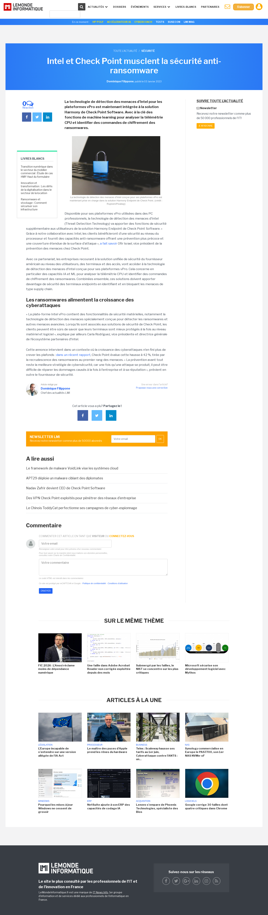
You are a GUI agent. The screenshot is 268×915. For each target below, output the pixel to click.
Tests (160, 21)
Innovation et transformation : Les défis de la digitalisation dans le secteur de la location (36, 188)
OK (160, 439)
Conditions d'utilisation (118, 583)
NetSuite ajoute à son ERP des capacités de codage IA (108, 806)
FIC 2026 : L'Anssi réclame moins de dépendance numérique (56, 669)
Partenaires (210, 6)
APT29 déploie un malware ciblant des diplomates (64, 478)
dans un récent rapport (73, 355)
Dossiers (119, 6)
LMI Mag (189, 21)
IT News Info (100, 892)
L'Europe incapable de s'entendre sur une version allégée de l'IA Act (57, 752)
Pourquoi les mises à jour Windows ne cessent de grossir (55, 808)
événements (139, 6)
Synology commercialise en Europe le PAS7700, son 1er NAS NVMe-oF (204, 752)
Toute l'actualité (125, 50)
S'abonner (243, 7)
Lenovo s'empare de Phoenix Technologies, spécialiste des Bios (157, 808)
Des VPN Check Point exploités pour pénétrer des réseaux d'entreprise (81, 498)
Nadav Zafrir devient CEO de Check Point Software (65, 488)
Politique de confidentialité (94, 583)
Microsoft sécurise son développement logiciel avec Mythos (205, 669)
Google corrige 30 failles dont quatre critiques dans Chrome (206, 806)
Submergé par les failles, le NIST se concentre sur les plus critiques (157, 669)
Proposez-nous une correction (152, 387)
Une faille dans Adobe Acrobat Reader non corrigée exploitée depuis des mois (109, 669)
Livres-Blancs (185, 6)
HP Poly (98, 21)
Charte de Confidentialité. (64, 555)
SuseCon (174, 21)
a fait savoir (108, 243)
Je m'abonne (205, 125)
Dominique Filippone (55, 388)
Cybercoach (143, 21)
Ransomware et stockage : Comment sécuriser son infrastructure (34, 204)
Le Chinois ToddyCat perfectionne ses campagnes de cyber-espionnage (81, 508)
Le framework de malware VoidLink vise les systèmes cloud (72, 468)
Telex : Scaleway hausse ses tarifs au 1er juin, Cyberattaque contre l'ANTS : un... (157, 754)
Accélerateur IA (119, 21)
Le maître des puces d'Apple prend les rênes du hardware (107, 750)
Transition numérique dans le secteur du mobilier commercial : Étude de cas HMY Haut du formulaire (37, 171)
